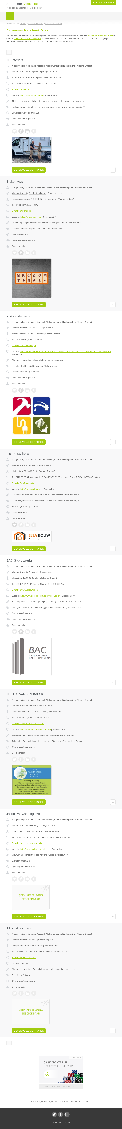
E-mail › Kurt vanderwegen (24, 345)
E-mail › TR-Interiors (21, 89)
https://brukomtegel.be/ (30, 217)
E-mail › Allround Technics (24, 957)
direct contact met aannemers (27, 38)
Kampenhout (35, 71)
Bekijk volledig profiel (29, 170)
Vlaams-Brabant (19, 71)
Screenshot (51, 95)
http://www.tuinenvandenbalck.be (35, 729)
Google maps (49, 71)
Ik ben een (103, 2)
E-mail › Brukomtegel (21, 211)
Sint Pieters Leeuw (37, 193)
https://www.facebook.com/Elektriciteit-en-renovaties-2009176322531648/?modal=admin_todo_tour (65, 351)
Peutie (32, 465)
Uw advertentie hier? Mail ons (61, 1086)
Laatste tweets (20, 512)
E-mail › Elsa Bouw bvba (23, 483)
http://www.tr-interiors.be (31, 95)
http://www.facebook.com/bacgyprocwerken (40, 596)
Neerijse (33, 940)
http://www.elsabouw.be (31, 489)
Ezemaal (33, 328)
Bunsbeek (33, 572)
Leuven (32, 706)
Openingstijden (20, 234)
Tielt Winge (34, 825)
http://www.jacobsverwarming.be (35, 849)
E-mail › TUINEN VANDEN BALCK (28, 723)
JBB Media (58, 1122)
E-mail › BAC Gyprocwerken (25, 590)
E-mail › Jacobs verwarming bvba (27, 843)
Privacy (67, 1122)
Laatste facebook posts (24, 119)
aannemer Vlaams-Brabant (100, 35)
